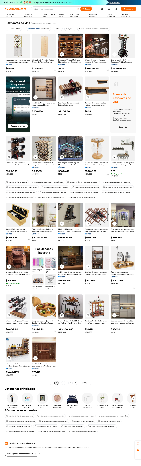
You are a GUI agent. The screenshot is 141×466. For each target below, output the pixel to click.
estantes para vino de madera (46, 426)
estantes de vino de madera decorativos (117, 187)
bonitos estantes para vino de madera (102, 426)
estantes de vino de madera (16, 182)
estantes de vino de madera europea (51, 431)
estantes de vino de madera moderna (116, 182)
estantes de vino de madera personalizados (47, 182)
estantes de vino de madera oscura (81, 416)
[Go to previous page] (52, 383)
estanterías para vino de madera (18, 426)
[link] (138, 444)
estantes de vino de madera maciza (53, 192)
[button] (78, 9)
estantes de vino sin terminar (83, 421)
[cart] (109, 9)
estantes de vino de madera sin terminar (113, 416)
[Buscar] (86, 9)
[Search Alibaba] (54, 9)
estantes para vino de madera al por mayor (21, 187)
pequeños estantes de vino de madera (84, 192)
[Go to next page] (89, 383)
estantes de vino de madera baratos (55, 187)
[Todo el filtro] (14, 29)
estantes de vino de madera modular (50, 198)
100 (84, 383)
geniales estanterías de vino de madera (20, 421)
